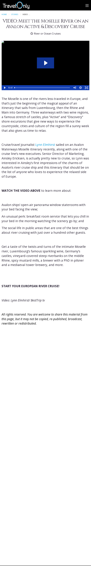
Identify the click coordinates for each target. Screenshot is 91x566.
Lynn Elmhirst (45, 145)
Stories (14, 14)
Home (4, 14)
